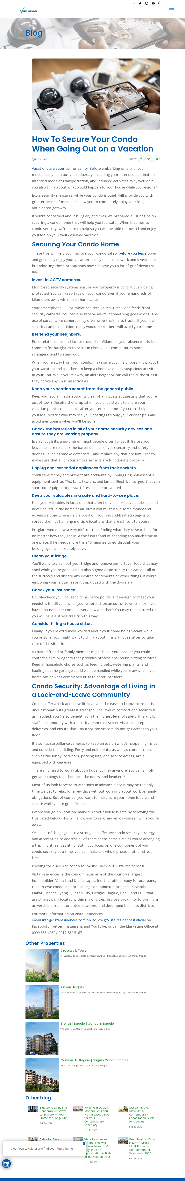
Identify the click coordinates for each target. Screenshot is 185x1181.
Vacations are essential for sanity (60, 168)
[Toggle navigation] (172, 10)
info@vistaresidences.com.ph (66, 920)
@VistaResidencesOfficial (124, 920)
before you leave (132, 253)
